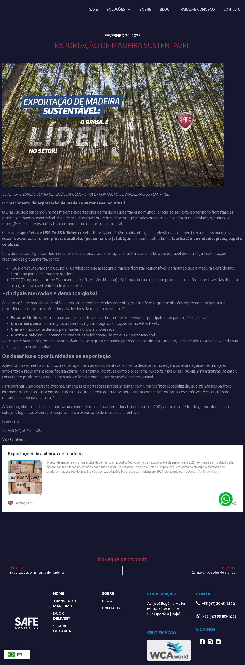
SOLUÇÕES (119, 9)
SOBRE (145, 9)
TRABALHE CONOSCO (196, 9)
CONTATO (232, 9)
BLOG (164, 9)
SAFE (93, 9)
